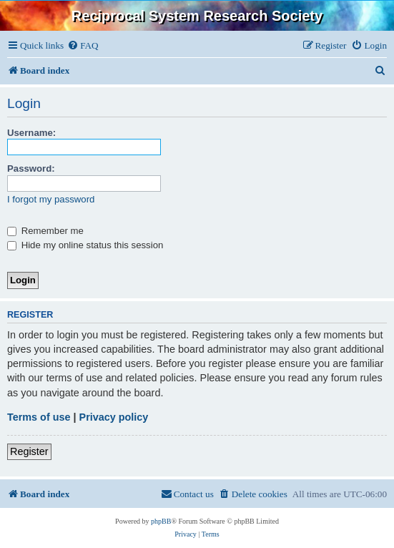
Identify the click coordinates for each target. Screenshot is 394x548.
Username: (31, 132)
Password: (31, 168)
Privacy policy (114, 417)
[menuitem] (82, 45)
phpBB (161, 521)
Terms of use (39, 417)
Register (29, 451)
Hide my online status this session (85, 245)
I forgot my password (50, 199)
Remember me (45, 230)
